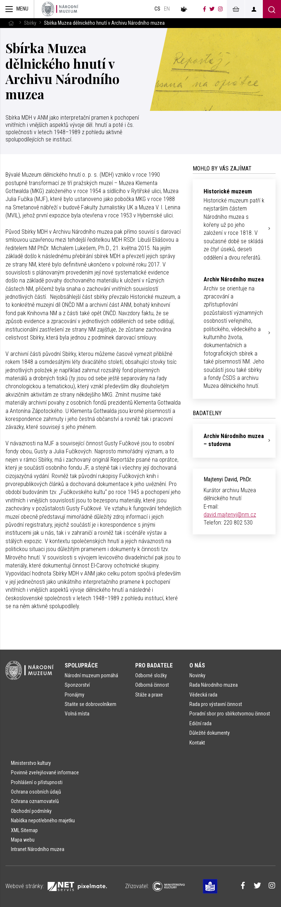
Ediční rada (200, 723)
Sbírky (30, 23)
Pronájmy (74, 695)
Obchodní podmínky (31, 811)
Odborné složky (151, 675)
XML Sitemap (24, 830)
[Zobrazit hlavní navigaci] (17, 9)
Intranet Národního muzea (37, 849)
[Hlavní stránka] (10, 23)
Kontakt (197, 743)
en (167, 9)
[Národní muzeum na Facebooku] (204, 9)
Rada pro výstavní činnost (215, 704)
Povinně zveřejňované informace (45, 772)
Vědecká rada (203, 695)
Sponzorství (77, 685)
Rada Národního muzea (213, 685)
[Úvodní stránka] (60, 9)
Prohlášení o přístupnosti (37, 782)
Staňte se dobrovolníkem (90, 704)
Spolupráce (81, 665)
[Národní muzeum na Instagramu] (220, 9)
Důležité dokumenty (209, 733)
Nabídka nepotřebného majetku (43, 820)
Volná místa (77, 714)
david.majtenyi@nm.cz (230, 514)
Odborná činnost (152, 685)
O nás (197, 665)
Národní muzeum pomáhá (91, 675)
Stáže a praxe (149, 695)
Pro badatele (154, 665)
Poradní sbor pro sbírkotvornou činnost (229, 714)
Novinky (197, 675)
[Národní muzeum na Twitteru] (212, 9)
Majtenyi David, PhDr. (228, 479)
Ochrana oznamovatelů (35, 801)
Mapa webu (23, 840)
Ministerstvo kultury (31, 763)
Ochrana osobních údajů (36, 792)
